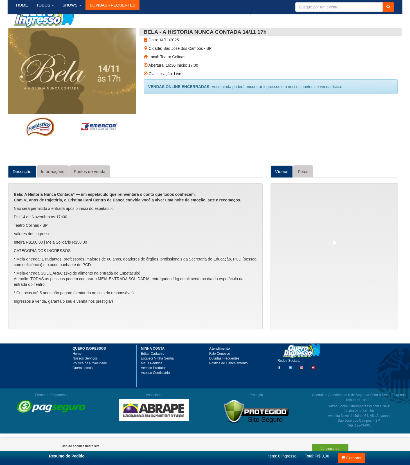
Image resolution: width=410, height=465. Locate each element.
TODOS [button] (49, 33)
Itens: (282, 456)
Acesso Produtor (153, 388)
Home (77, 374)
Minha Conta (318, 10)
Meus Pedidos (151, 383)
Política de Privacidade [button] (90, 383)
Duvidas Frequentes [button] (224, 379)
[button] (117, 33)
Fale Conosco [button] (219, 374)
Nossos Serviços (85, 379)
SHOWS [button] (76, 33)
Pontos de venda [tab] (89, 191)
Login (243, 10)
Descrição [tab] (22, 191)
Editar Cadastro (152, 374)
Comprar (351, 458)
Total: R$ (317, 456)
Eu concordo (330, 448)
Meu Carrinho (368, 10)
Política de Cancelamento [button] (228, 383)
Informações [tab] (52, 191)
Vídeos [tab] (281, 191)
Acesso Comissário (155, 393)
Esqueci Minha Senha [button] (157, 379)
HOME (26, 33)
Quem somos (83, 388)
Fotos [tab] (303, 191)
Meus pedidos (273, 10)
